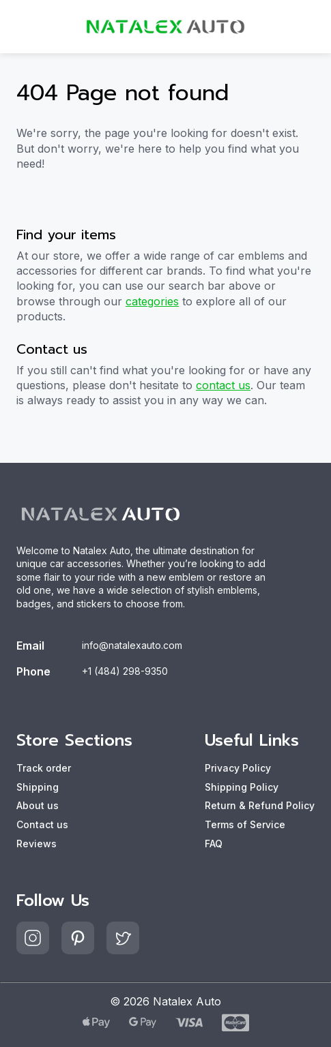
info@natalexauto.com (132, 645)
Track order (43, 768)
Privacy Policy (238, 768)
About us (37, 805)
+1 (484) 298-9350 (125, 671)
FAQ (213, 843)
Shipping (37, 787)
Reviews (36, 843)
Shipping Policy (241, 787)
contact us (223, 385)
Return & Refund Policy (260, 805)
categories (152, 301)
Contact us (42, 824)
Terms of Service (245, 824)
